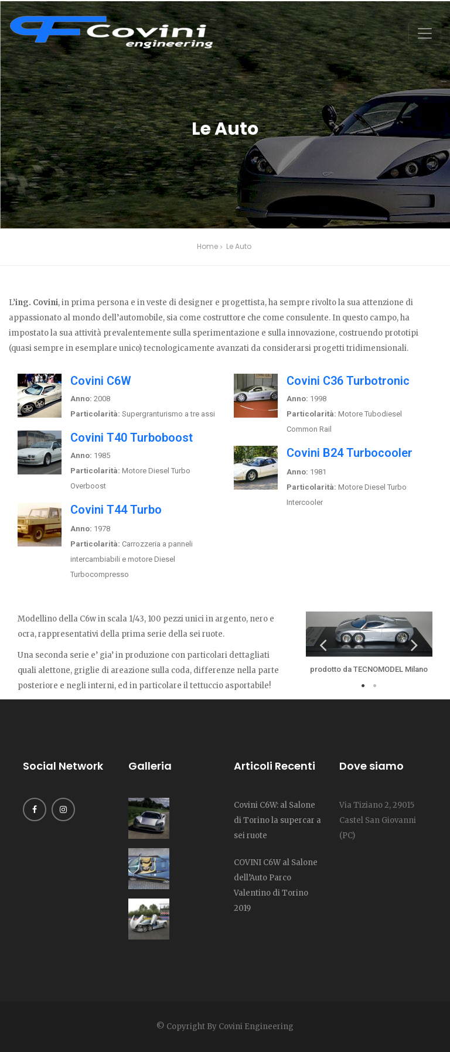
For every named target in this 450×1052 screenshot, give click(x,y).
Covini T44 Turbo (116, 510)
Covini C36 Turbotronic (348, 381)
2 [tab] (375, 686)
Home (207, 246)
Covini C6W (100, 381)
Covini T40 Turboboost (131, 438)
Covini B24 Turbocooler (349, 453)
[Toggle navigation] (424, 33)
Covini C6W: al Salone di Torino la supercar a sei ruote (277, 820)
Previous (323, 644)
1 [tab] (363, 686)
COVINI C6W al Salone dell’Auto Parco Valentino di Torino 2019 (276, 885)
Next (415, 644)
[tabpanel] (369, 644)
